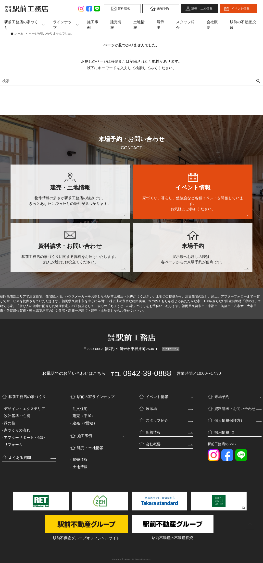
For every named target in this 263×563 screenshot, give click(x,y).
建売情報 (116, 25)
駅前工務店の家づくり (27, 397)
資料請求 (124, 8)
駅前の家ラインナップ (96, 397)
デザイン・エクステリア (24, 409)
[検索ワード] (131, 81)
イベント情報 (240, 8)
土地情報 (139, 25)
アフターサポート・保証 (24, 437)
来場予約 (163, 8)
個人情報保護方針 (229, 420)
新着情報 (153, 432)
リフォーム (13, 444)
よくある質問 (20, 457)
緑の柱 (9, 423)
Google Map (169, 348)
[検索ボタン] (258, 81)
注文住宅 (80, 409)
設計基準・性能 (17, 416)
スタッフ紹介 (185, 25)
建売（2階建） (85, 423)
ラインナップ (62, 25)
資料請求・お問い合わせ (235, 409)
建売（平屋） (84, 416)
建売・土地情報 (202, 8)
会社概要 (212, 25)
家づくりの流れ (17, 430)
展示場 (160, 25)
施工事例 (92, 25)
